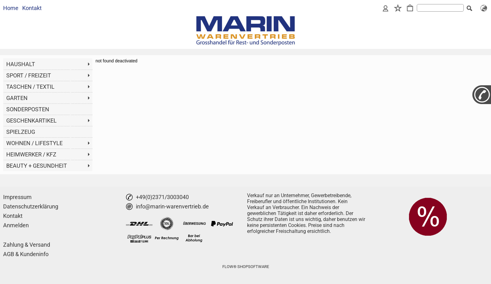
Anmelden (16, 225)
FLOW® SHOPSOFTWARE (245, 266)
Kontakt (32, 8)
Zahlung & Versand (26, 244)
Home (10, 8)
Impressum (17, 197)
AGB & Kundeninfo (26, 254)
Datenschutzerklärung (30, 206)
